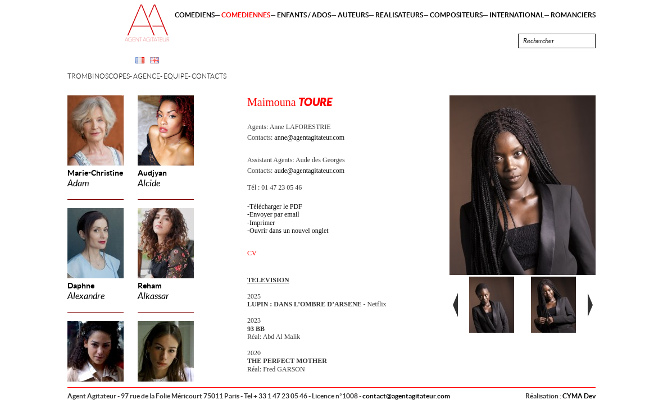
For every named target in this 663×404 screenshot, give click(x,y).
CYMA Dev (579, 396)
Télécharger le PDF (275, 206)
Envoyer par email (274, 214)
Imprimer (262, 223)
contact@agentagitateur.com (406, 396)
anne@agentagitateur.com (309, 137)
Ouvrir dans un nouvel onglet (289, 231)
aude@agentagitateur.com (309, 171)
